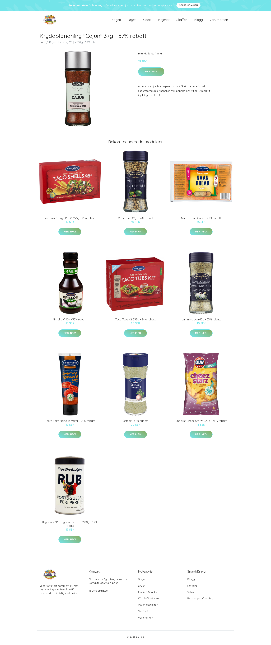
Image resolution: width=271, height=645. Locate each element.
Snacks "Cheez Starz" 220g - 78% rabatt (201, 423)
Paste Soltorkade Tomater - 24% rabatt (70, 423)
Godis (147, 21)
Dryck (132, 21)
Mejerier (164, 21)
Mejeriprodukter (148, 607)
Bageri (116, 21)
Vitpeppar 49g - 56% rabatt (135, 220)
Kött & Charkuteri (148, 600)
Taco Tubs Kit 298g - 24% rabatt (135, 322)
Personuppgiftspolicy (200, 600)
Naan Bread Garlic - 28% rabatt (201, 220)
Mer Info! (151, 74)
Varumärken (219, 21)
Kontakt (192, 588)
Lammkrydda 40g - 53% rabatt (201, 322)
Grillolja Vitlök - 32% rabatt (70, 322)
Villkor (191, 594)
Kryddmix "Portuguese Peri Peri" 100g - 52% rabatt (69, 526)
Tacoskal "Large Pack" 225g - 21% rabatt (70, 220)
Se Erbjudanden (188, 5)
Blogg (198, 21)
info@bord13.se (98, 593)
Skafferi (181, 21)
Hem (42, 44)
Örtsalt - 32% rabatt (135, 423)
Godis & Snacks (147, 594)
